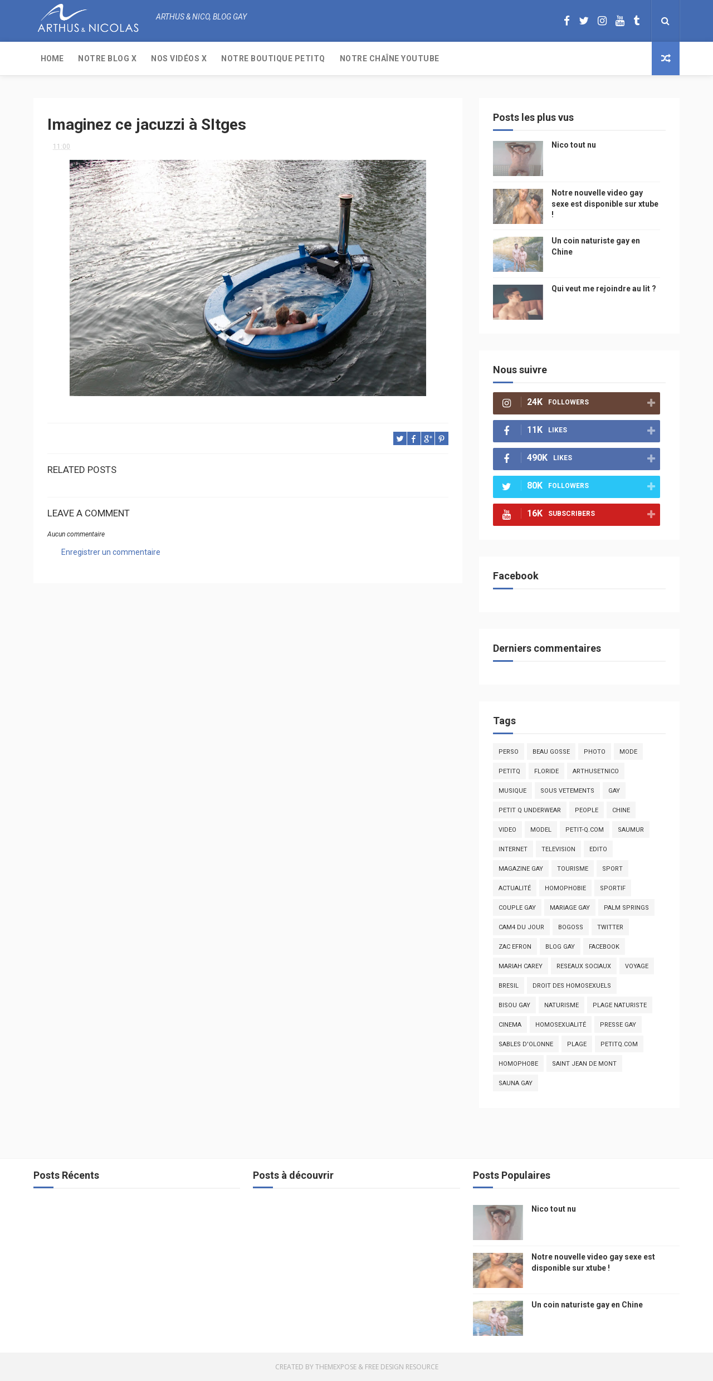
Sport (612, 868)
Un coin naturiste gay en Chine (587, 1304)
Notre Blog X (107, 58)
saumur (631, 829)
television (558, 849)
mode (628, 751)
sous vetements (567, 790)
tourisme (572, 868)
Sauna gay (516, 1083)
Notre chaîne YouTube (389, 58)
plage (577, 1044)
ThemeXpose (335, 1367)
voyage (636, 966)
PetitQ (509, 771)
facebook (604, 946)
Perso (509, 751)
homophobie (565, 888)
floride (546, 771)
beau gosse (551, 751)
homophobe (518, 1063)
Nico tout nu (573, 144)
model (540, 829)
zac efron (515, 946)
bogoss (570, 927)
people (586, 810)
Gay (614, 790)
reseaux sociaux (583, 966)
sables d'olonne (526, 1044)
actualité (515, 888)
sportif (613, 888)
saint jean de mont (584, 1063)
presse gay (618, 1024)
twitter (610, 927)
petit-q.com (584, 829)
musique (512, 790)
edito (598, 849)
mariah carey (521, 966)
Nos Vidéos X (179, 58)
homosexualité (560, 1024)
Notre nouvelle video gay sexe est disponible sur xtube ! (604, 203)
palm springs (626, 907)
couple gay (517, 907)
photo (594, 751)
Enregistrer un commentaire (110, 552)
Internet (513, 849)
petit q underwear (530, 810)
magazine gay (521, 868)
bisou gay (514, 1005)
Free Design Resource (401, 1367)
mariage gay (570, 907)
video (507, 829)
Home (52, 58)
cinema (510, 1024)
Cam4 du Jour (521, 927)
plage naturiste (620, 1005)
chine (621, 810)
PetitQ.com (619, 1044)
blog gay (560, 946)
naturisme (561, 1005)
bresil (509, 985)
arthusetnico (596, 771)
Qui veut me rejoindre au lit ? (603, 288)
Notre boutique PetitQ (273, 58)
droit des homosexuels (572, 985)
